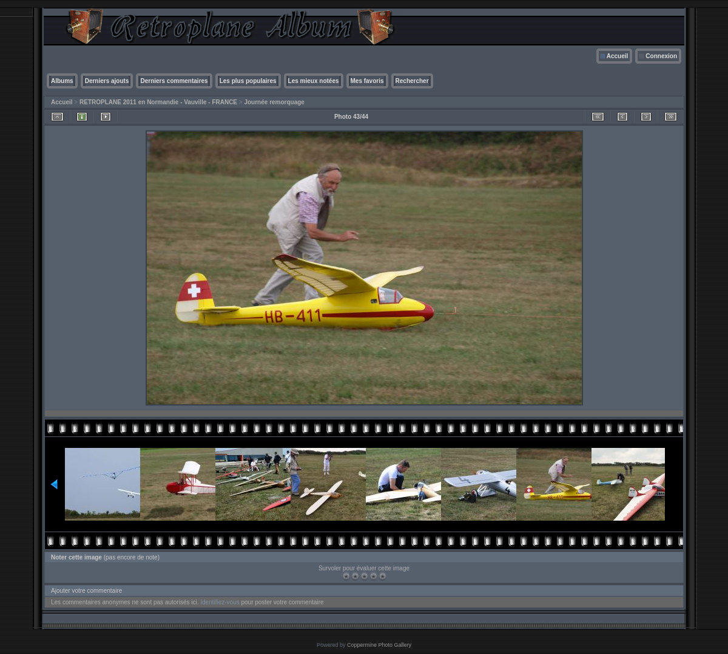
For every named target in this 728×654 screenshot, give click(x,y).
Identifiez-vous (219, 602)
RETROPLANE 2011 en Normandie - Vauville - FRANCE (158, 102)
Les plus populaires (248, 81)
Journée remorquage (274, 102)
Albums (62, 81)
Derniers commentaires (173, 81)
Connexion (661, 56)
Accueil (618, 56)
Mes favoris (367, 81)
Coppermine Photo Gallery (379, 645)
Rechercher (412, 81)
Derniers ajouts (107, 81)
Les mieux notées (313, 81)
